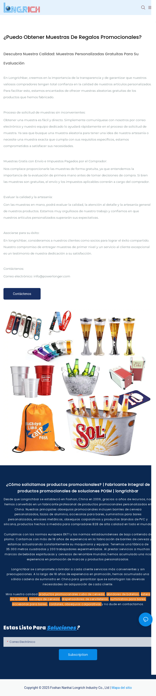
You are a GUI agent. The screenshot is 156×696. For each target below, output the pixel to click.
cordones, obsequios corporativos (75, 604)
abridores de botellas (123, 594)
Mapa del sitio (122, 688)
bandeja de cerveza (44, 599)
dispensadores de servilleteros (85, 599)
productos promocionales (59, 594)
